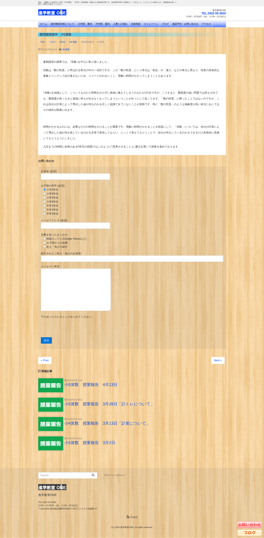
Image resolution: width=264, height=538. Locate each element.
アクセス (206, 24)
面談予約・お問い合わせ (185, 24)
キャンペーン (151, 24)
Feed (132, 517)
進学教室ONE (127, 527)
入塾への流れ (120, 24)
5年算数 (66, 49)
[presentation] (66, 328)
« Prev (45, 360)
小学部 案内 (85, 24)
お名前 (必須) (75, 175)
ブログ (165, 24)
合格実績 (135, 24)
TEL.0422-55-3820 (213, 13)
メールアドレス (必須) (75, 224)
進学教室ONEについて (62, 24)
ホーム (43, 24)
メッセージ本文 (76, 288)
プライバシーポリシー (114, 475)
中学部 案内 (103, 24)
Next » (218, 360)
